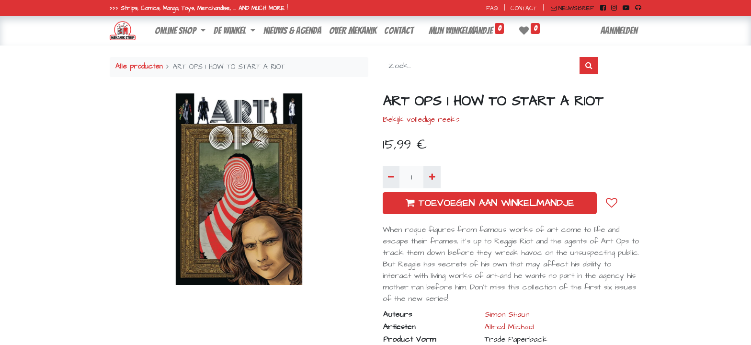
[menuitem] (292, 31)
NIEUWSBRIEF (572, 8)
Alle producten (138, 66)
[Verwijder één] (391, 177)
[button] (612, 203)
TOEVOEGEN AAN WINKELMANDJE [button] (490, 203)
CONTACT (524, 8)
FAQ (492, 8)
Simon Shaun (507, 314)
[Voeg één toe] (431, 177)
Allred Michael (509, 327)
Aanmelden (619, 30)
